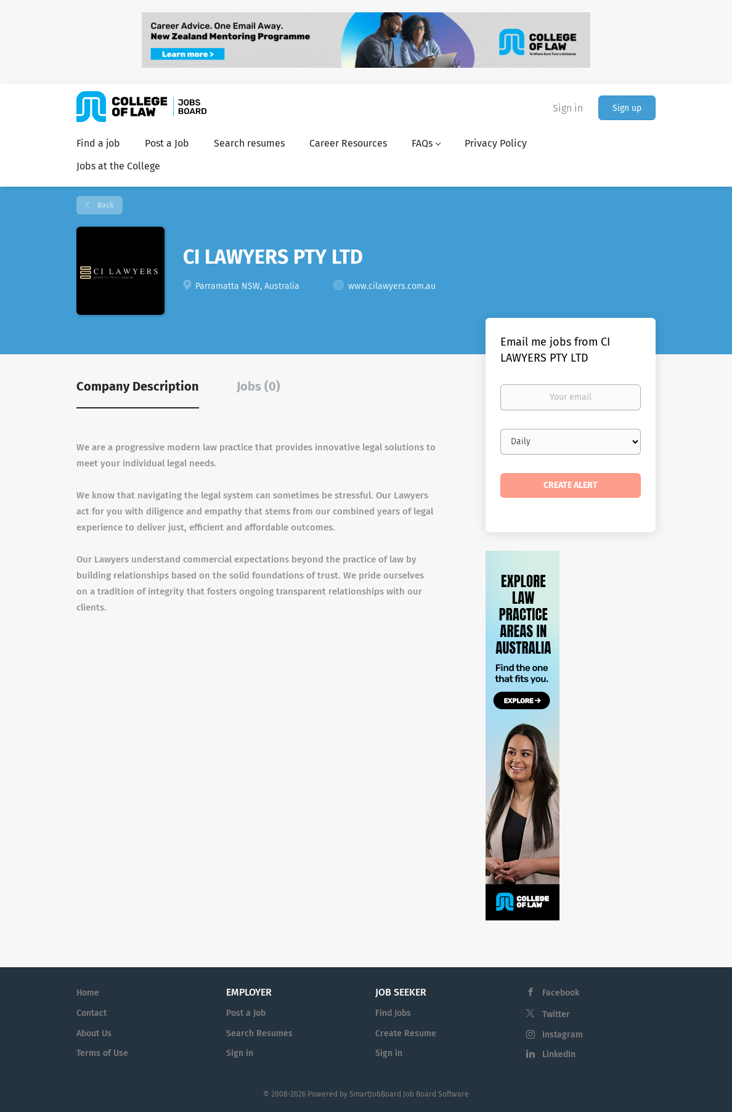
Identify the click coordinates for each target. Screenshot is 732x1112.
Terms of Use (102, 1053)
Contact (91, 1013)
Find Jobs (393, 1013)
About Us (94, 1033)
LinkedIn (558, 1054)
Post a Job (246, 1013)
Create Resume (405, 1033)
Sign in (568, 108)
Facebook (560, 993)
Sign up (626, 108)
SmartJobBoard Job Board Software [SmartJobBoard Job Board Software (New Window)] (409, 1094)
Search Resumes (259, 1033)
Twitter (556, 1014)
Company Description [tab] (137, 386)
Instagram (562, 1034)
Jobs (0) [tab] (258, 386)
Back (104, 205)
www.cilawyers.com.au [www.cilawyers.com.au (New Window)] (392, 286)
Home (87, 993)
